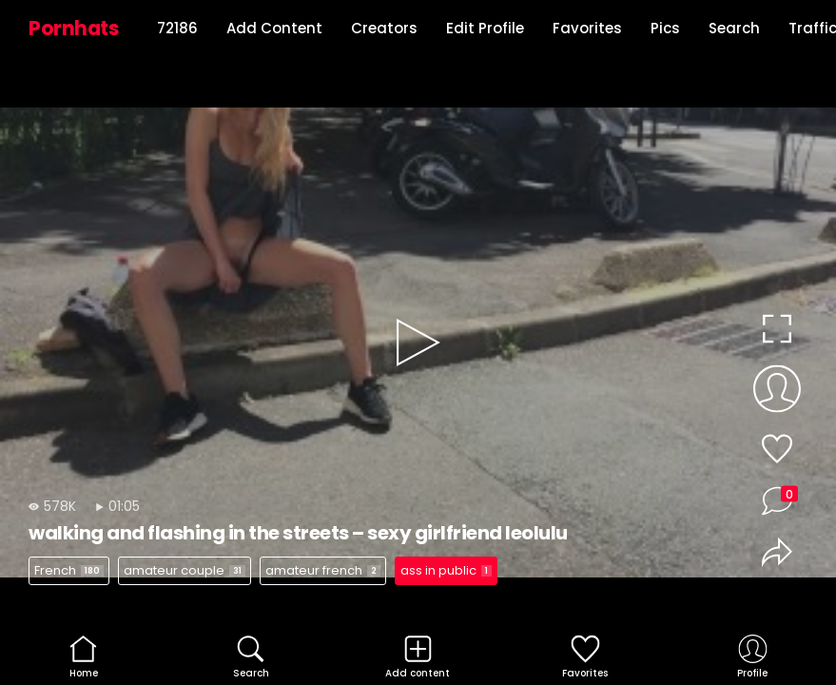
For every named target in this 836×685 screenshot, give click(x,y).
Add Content (274, 28)
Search (734, 28)
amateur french (322, 570)
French (69, 570)
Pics (665, 28)
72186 (177, 28)
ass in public (446, 570)
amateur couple (184, 570)
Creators (384, 28)
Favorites (587, 28)
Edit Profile (485, 28)
